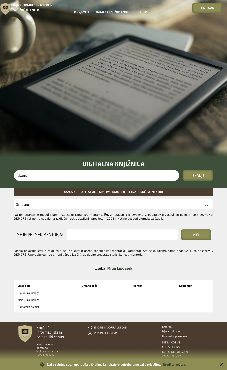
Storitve (142, 12)
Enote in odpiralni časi (110, 327)
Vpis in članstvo (105, 333)
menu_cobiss (171, 342)
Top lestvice (88, 192)
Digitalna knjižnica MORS (112, 12)
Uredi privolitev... (175, 364)
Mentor (157, 192)
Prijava (207, 8)
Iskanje (198, 175)
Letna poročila (139, 192)
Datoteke (119, 192)
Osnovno (70, 192)
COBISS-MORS (171, 347)
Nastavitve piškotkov (174, 336)
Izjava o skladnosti (173, 331)
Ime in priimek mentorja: (39, 234)
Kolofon (167, 326)
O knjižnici (81, 12)
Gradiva (104, 192)
